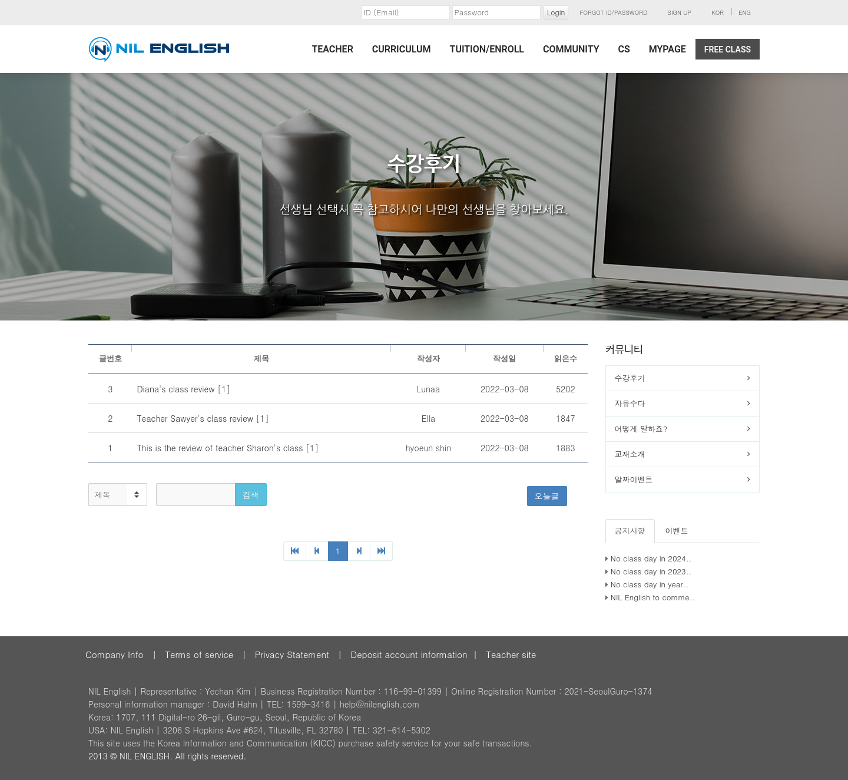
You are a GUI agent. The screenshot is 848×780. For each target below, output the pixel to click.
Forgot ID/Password (614, 12)
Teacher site (511, 654)
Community (571, 49)
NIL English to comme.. (653, 597)
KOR (717, 12)
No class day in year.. (650, 584)
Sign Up (679, 12)
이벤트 (676, 530)
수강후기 (630, 378)
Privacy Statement (292, 654)
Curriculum (401, 49)
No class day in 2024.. (651, 558)
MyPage (667, 49)
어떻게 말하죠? (641, 428)
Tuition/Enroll (487, 49)
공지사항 (630, 530)
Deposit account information (408, 654)
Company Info (114, 654)
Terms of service (199, 654)
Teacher (332, 49)
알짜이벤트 (634, 479)
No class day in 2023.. (651, 571)
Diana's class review (177, 389)
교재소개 (630, 454)
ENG (744, 12)
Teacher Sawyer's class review (196, 418)
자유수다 (630, 403)
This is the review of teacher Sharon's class (221, 448)
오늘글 (547, 496)
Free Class (727, 49)
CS (624, 49)
